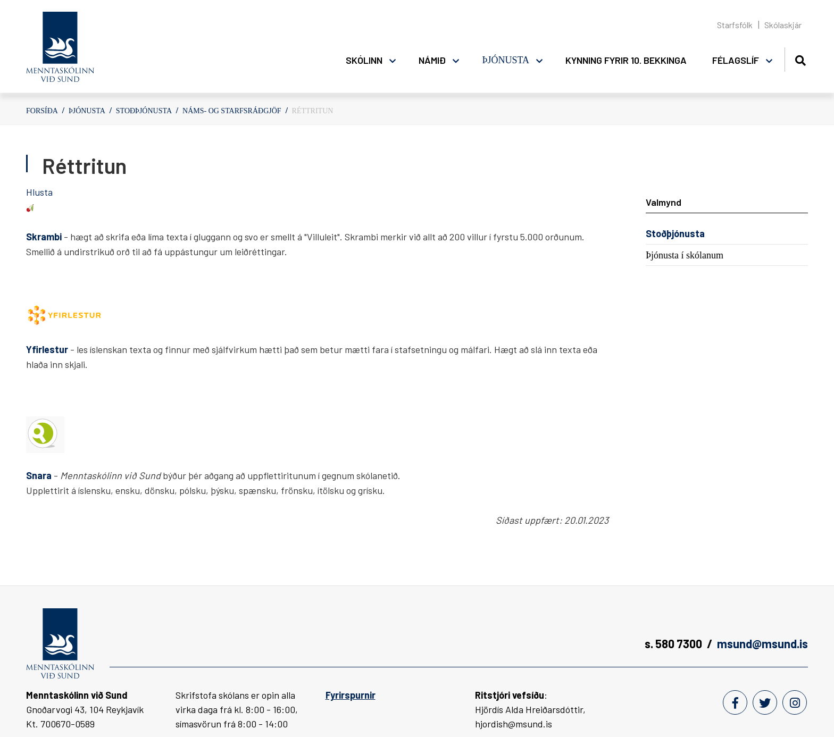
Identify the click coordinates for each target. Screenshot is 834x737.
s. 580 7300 (673, 643)
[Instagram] (794, 702)
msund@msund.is (762, 643)
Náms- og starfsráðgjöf (231, 111)
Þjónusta (87, 111)
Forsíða (42, 111)
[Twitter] (765, 702)
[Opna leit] (800, 59)
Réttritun (312, 111)
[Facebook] (735, 702)
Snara (40, 475)
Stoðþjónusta (144, 111)
